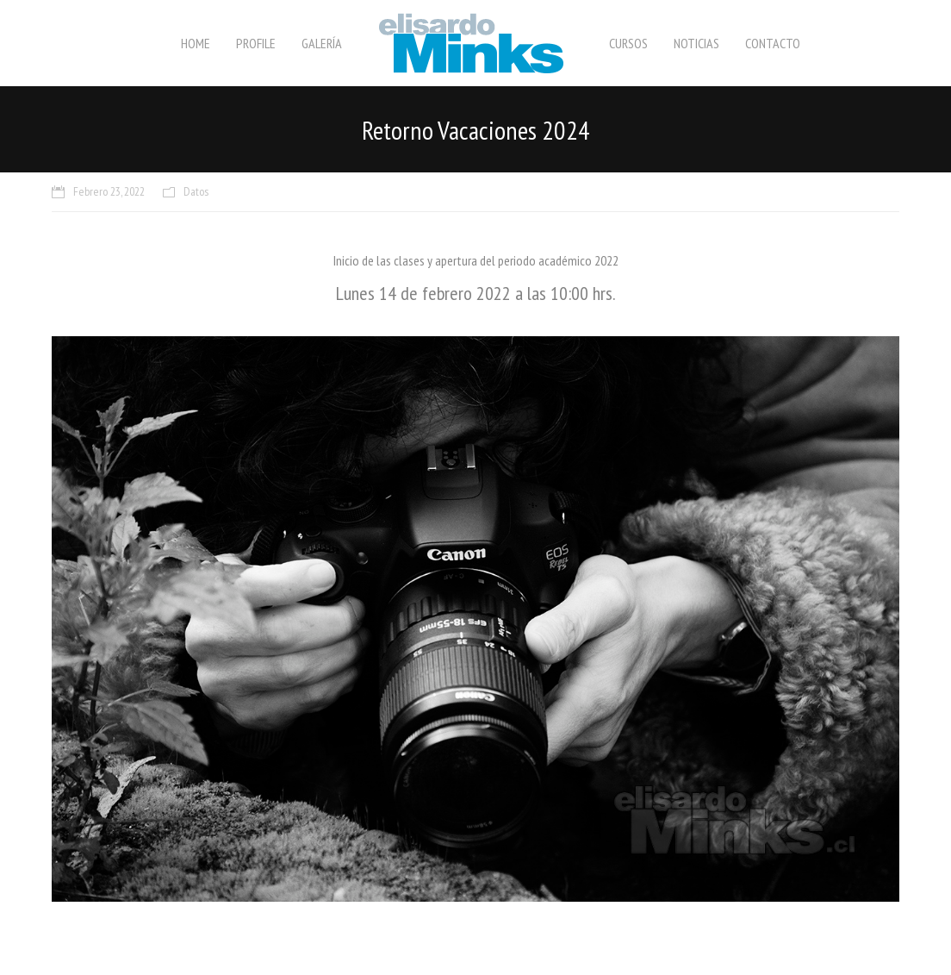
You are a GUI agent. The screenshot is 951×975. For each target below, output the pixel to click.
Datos (195, 191)
